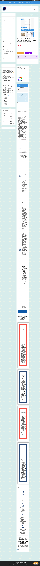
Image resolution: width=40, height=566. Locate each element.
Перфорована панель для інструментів (7, 22)
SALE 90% (4, 36)
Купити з (28, 53)
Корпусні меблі (5, 49)
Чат (35, 563)
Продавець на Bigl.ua (20, 563)
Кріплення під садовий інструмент (7, 44)
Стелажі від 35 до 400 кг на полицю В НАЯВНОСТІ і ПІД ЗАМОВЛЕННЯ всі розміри (7, 26)
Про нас (3, 56)
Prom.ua (25, 562)
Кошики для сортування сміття (7, 39)
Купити (21, 53)
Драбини (4, 41)
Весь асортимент (23, 311)
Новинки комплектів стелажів (8, 51)
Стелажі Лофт (5, 53)
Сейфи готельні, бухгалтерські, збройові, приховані (7, 33)
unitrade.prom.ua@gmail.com (7, 95)
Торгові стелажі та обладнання (6, 47)
